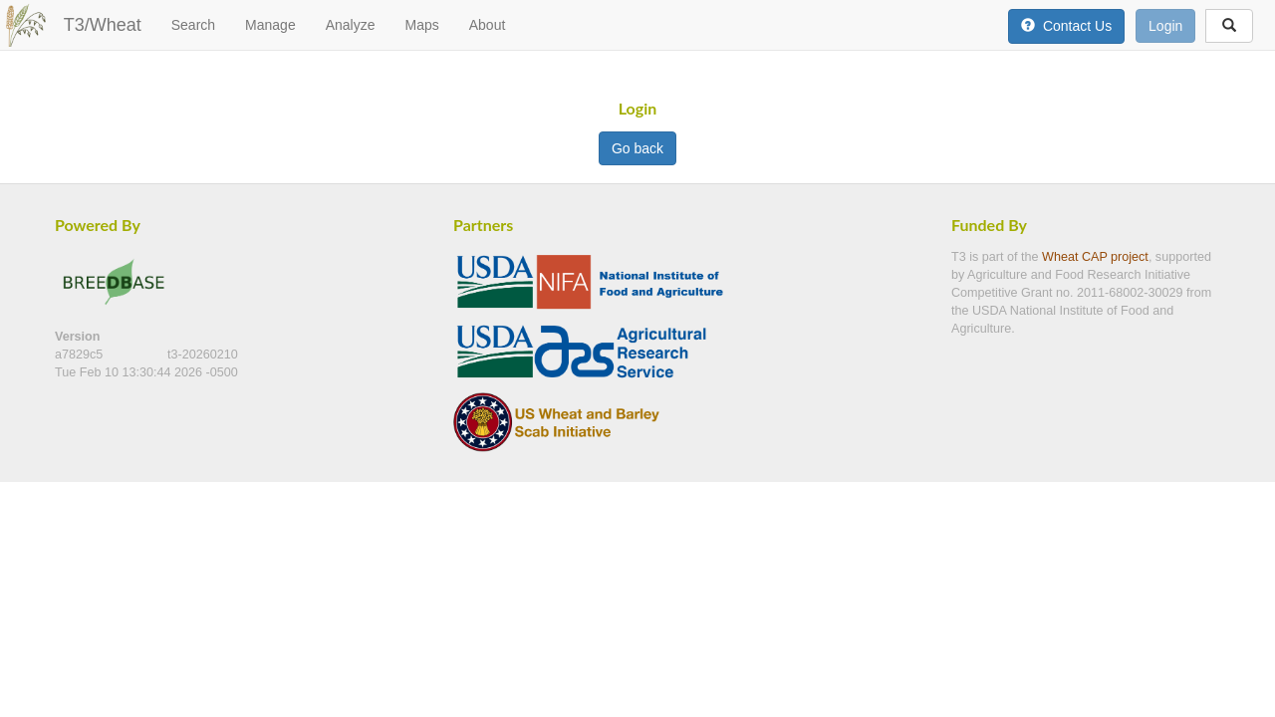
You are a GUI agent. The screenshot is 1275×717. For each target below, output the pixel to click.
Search (193, 25)
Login (1165, 26)
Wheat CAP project (1095, 257)
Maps (421, 25)
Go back (637, 148)
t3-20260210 (202, 354)
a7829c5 (81, 354)
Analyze (351, 25)
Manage (270, 25)
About (487, 25)
